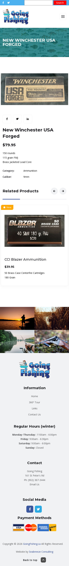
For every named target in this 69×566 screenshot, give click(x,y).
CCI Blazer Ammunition (25, 260)
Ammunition (30, 170)
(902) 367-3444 (36, 480)
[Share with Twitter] (17, 119)
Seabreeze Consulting (41, 551)
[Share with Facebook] (7, 119)
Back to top (34, 560)
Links (34, 408)
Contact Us (34, 414)
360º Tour (34, 402)
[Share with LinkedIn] (27, 119)
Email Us (34, 484)
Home (34, 396)
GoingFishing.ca (32, 543)
